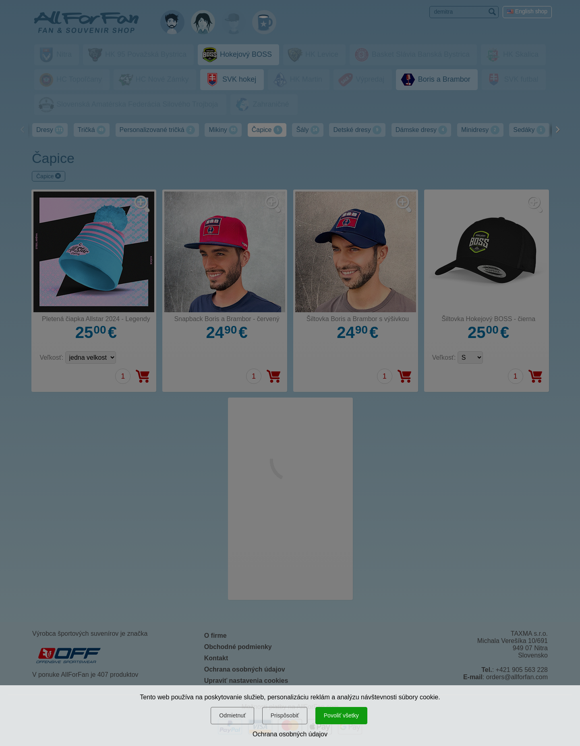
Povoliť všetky (341, 715)
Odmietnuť (232, 715)
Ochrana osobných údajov (290, 734)
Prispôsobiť (285, 715)
